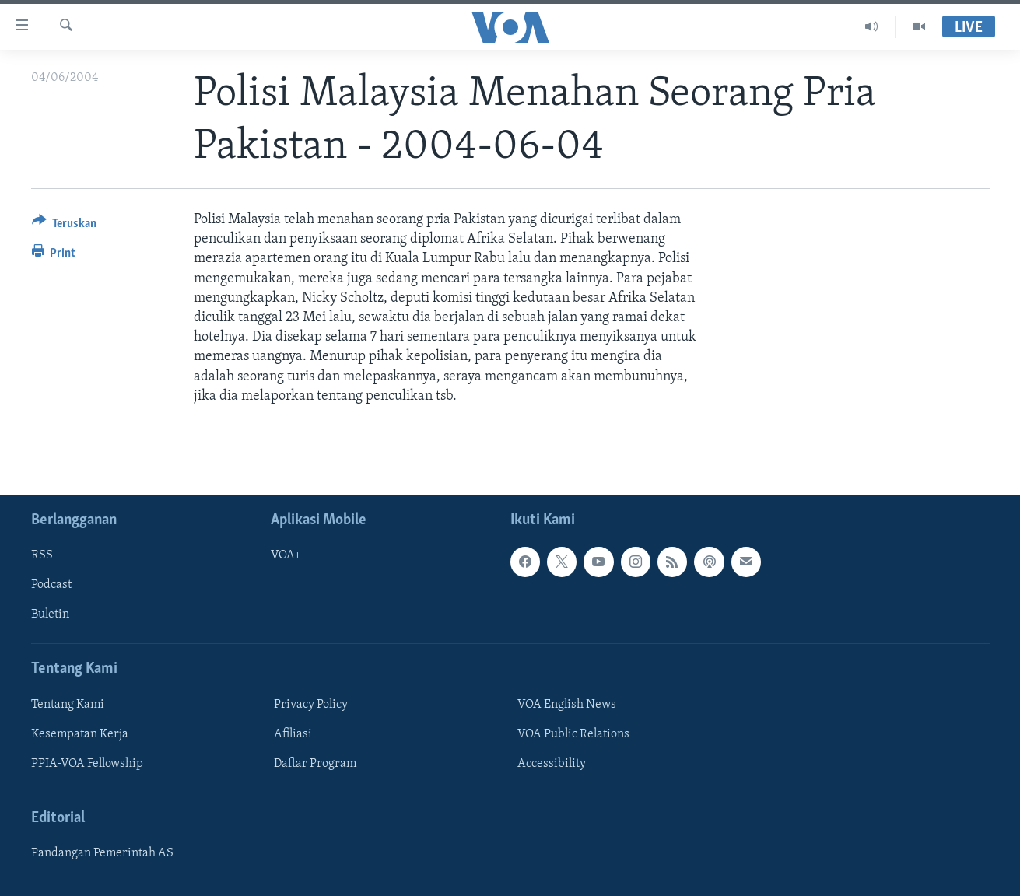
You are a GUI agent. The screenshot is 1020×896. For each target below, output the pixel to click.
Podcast (51, 585)
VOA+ (286, 555)
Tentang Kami (67, 704)
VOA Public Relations (573, 734)
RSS (42, 555)
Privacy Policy (311, 704)
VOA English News (566, 704)
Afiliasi (293, 734)
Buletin (50, 614)
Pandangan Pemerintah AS (102, 853)
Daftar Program (315, 764)
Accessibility (551, 764)
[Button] (64, 226)
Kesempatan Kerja (79, 734)
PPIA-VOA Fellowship (87, 764)
